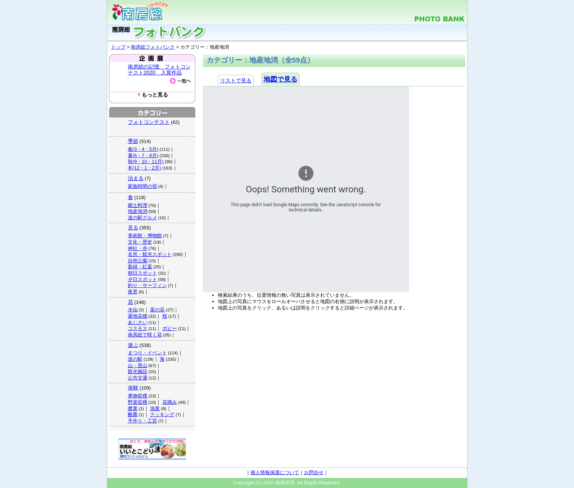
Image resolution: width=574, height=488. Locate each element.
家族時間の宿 (142, 186)
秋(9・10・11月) (146, 161)
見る (133, 228)
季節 (133, 141)
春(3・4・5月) (143, 149)
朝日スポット (142, 273)
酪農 (133, 414)
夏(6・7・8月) (143, 155)
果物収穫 (137, 396)
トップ (118, 47)
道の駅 (135, 359)
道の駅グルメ (142, 217)
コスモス (137, 328)
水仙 (133, 309)
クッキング (162, 414)
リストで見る (236, 80)
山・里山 (137, 365)
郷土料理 (137, 205)
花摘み (169, 402)
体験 (133, 388)
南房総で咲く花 (145, 335)
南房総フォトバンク (153, 47)
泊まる (136, 178)
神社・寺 (137, 248)
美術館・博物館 (145, 235)
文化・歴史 (140, 242)
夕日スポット (142, 279)
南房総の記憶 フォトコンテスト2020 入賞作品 (159, 70)
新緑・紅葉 (140, 266)
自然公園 (137, 260)
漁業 (155, 408)
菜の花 (157, 309)
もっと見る (152, 95)
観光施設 (137, 371)
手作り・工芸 (142, 421)
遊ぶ (133, 345)
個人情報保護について (274, 472)
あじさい (137, 322)
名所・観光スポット (150, 254)
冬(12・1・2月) (144, 168)
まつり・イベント (147, 353)
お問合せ (314, 472)
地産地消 (137, 211)
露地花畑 (137, 316)
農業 (133, 408)
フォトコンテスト (149, 122)
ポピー (169, 328)
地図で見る (280, 79)
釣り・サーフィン (147, 285)
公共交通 (137, 378)
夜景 (133, 292)
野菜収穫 (137, 402)
